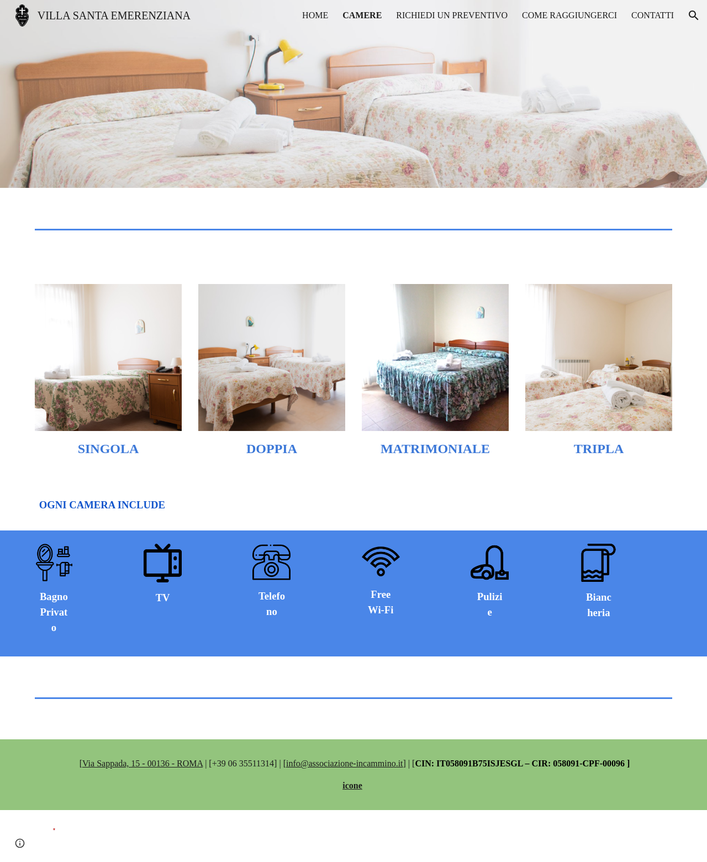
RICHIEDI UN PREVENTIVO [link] (452, 15)
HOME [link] (315, 15)
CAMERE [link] (362, 15)
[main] (108, 448)
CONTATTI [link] (652, 15)
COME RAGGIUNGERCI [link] (569, 15)
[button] (693, 15)
